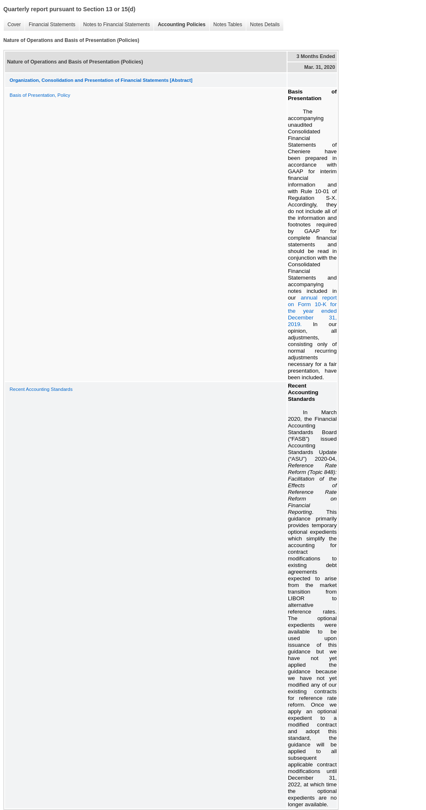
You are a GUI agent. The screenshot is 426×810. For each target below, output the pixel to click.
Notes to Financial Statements (116, 24)
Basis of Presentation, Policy (40, 95)
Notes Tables (227, 24)
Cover (14, 24)
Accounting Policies (182, 24)
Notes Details (265, 24)
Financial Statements (52, 24)
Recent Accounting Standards (41, 389)
